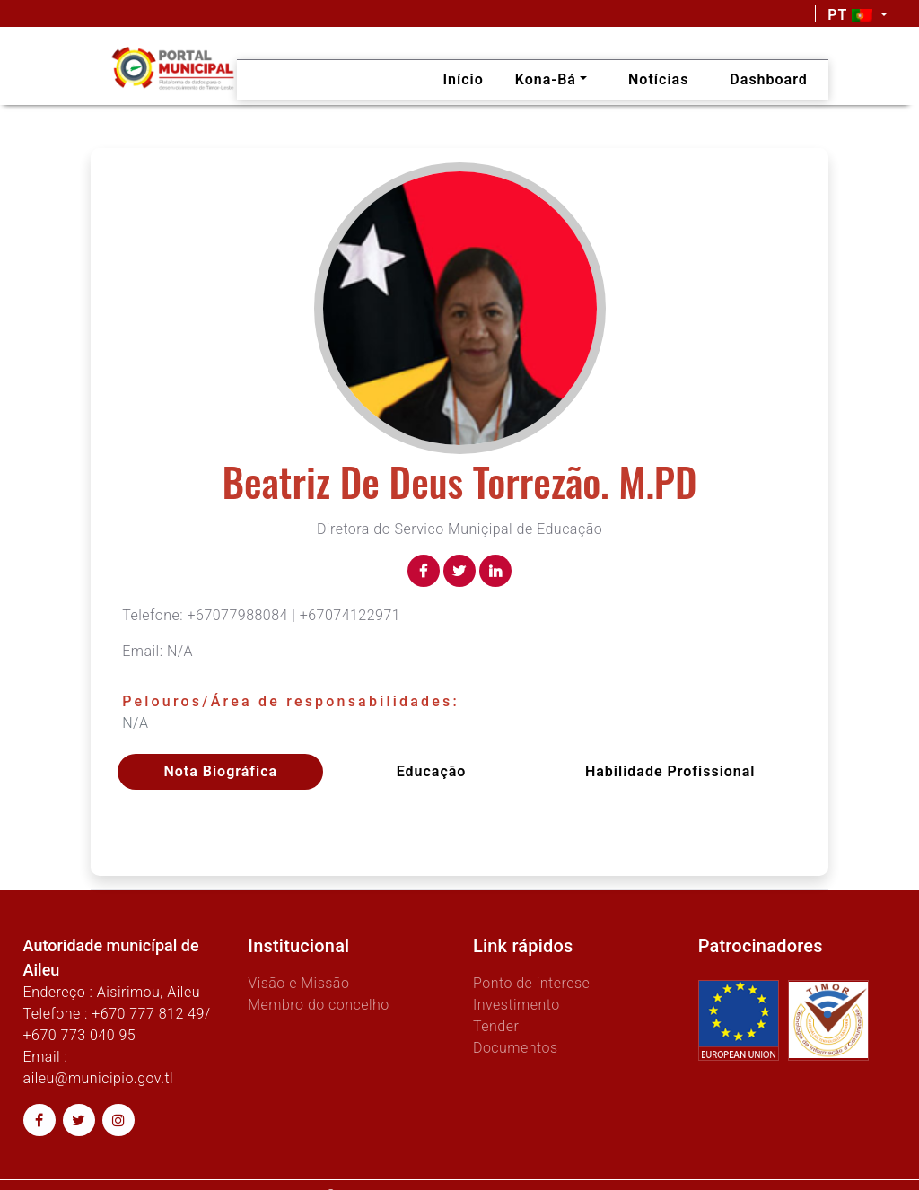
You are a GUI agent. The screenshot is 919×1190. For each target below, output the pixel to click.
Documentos (515, 1047)
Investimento (516, 1004)
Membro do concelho (318, 1004)
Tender (496, 1026)
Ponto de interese (531, 983)
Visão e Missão (298, 983)
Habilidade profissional (670, 771)
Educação (432, 771)
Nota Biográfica (220, 771)
